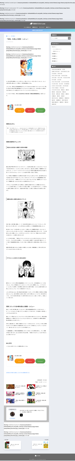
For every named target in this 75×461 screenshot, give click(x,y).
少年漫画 (55, 59)
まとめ (54, 47)
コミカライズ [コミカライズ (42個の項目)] (64, 75)
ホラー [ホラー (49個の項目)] (61, 84)
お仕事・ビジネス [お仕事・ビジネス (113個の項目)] (55, 71)
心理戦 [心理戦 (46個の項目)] (54, 96)
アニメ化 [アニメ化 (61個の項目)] (54, 73)
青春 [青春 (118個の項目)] (66, 102)
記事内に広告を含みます (37, 30)
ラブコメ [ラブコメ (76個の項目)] (62, 88)
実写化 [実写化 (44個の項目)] (58, 94)
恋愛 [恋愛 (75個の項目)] (58, 96)
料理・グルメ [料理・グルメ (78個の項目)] (55, 98)
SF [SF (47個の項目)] (63, 69)
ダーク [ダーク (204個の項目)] (54, 80)
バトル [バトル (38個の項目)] (59, 80)
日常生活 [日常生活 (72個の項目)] (67, 98)
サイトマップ (41, 27)
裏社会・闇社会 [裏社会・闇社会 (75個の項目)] (55, 102)
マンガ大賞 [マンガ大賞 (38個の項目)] (66, 84)
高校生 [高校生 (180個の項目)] (54, 104)
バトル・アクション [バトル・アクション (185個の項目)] (56, 82)
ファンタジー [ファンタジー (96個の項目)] (55, 84)
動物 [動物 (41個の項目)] (53, 92)
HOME (37, 456)
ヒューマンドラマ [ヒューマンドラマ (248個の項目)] (65, 82)
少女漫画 (55, 56)
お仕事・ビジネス (43, 382)
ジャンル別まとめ (27, 27)
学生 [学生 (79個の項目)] (53, 94)
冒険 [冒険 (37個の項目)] (67, 90)
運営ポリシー (48, 27)
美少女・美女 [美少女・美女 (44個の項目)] (65, 100)
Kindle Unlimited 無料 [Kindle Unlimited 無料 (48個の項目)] (56, 69)
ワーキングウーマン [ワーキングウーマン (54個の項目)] (56, 90)
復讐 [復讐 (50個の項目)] (67, 94)
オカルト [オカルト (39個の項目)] (60, 73)
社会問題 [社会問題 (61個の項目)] (58, 100)
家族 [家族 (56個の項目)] (62, 94)
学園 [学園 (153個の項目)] (64, 92)
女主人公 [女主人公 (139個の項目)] (58, 92)
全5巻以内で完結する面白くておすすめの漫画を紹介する (18, 373)
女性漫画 (55, 54)
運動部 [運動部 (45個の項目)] (61, 102)
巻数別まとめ (34, 27)
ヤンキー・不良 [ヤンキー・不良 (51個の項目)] (55, 88)
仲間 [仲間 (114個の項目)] (62, 90)
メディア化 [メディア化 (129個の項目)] (65, 86)
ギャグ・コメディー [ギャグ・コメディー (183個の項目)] (56, 75)
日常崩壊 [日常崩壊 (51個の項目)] (61, 98)
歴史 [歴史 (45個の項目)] (53, 100)
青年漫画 (45, 380)
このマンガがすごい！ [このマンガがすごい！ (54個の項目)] (65, 71)
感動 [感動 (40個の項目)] (62, 96)
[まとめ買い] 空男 (18, 105)
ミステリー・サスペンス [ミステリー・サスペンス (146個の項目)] (56, 86)
